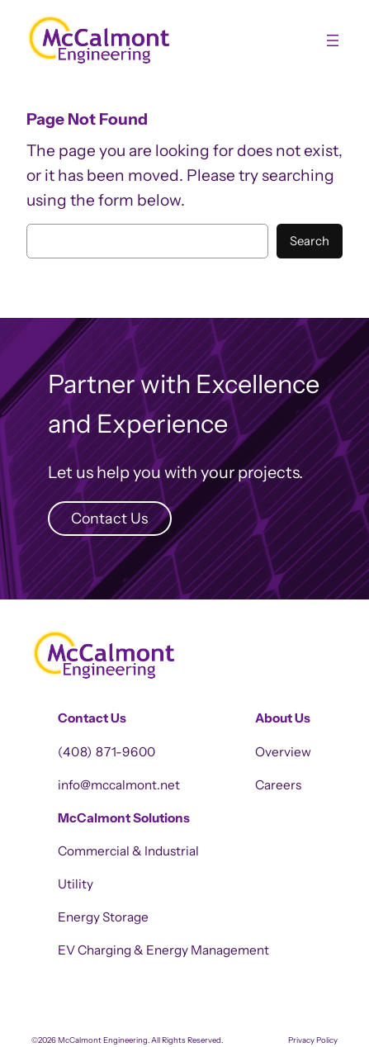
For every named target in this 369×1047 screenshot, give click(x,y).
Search (309, 241)
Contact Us (109, 518)
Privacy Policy (313, 1040)
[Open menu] (333, 40)
